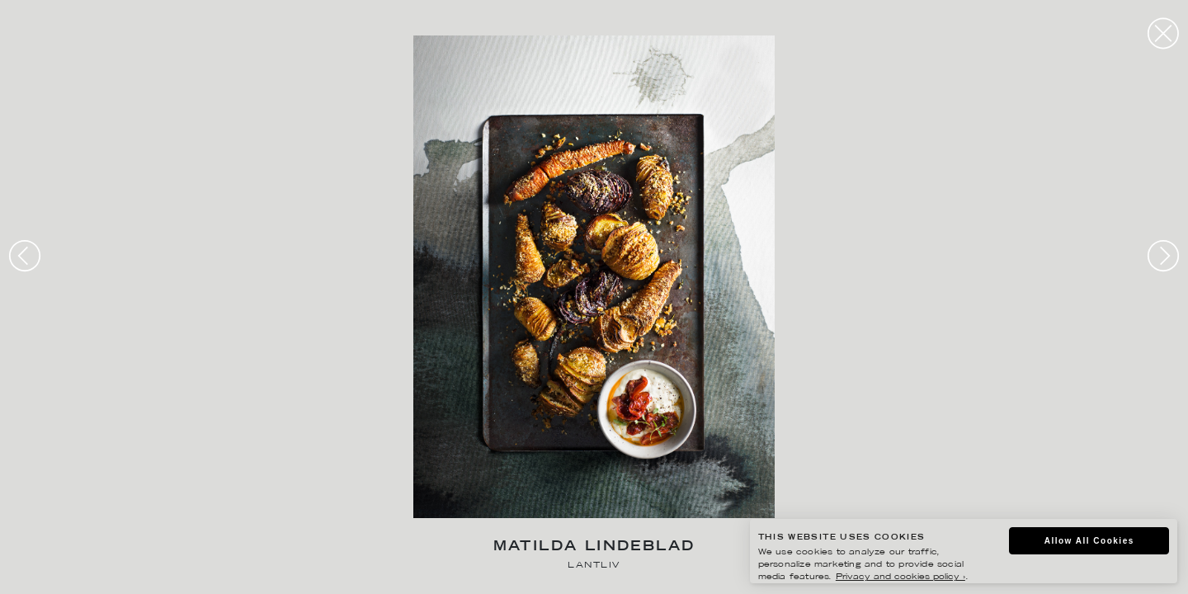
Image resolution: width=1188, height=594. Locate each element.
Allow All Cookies (1089, 540)
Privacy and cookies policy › (900, 577)
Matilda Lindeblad (594, 547)
